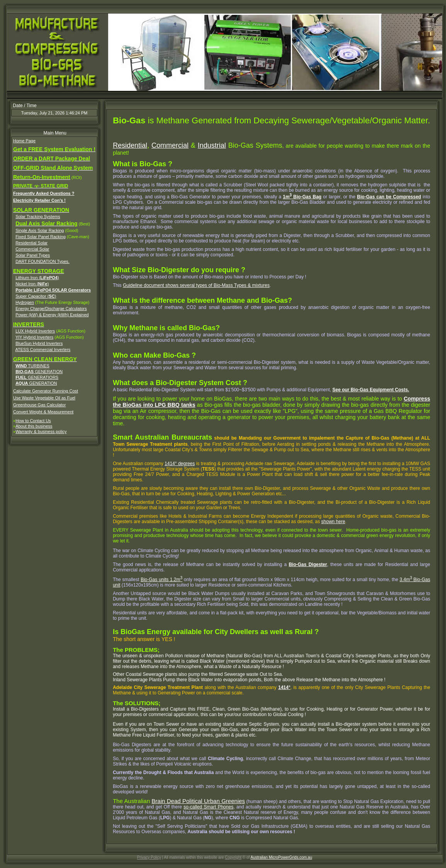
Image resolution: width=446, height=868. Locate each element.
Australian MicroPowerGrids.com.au (281, 857)
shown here (333, 521)
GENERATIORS (36, 377)
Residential (130, 145)
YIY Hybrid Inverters (34, 337)
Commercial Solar (32, 249)
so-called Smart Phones (208, 807)
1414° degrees (179, 463)
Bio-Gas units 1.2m (161, 579)
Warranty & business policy (40, 431)
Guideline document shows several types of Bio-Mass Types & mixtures (196, 285)
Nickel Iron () (32, 283)
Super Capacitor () (35, 296)
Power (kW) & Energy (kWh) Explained (52, 314)
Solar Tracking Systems (37, 216)
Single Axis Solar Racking (39, 230)
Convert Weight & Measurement (43, 411)
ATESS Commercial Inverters (43, 349)
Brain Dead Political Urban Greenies (198, 801)
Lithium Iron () (37, 277)
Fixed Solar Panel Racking (40, 236)
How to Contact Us (33, 420)
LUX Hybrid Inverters (35, 331)
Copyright (233, 857)
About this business (33, 426)
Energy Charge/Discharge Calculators (51, 308)
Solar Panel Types (32, 255)
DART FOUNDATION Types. (42, 261)
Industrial (212, 145)
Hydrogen (24, 302)
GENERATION (39, 371)
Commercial (169, 145)
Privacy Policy (149, 857)
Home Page (24, 140)
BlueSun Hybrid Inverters (39, 343)
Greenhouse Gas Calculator (39, 404)
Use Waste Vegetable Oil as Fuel (44, 398)
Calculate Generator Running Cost (45, 391)
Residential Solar (31, 242)
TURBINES (32, 365)
